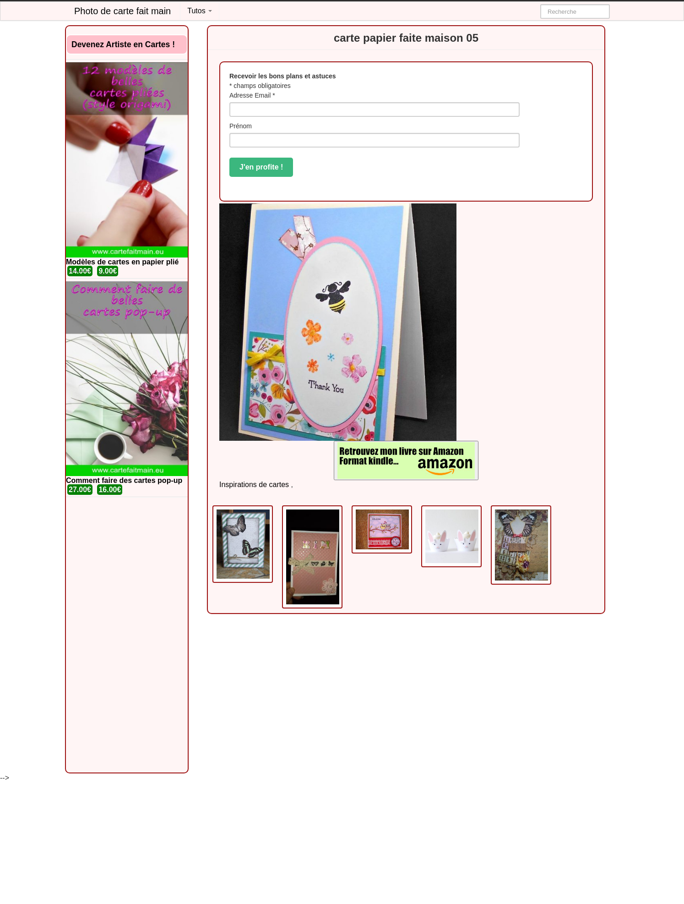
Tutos (199, 11)
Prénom (240, 126)
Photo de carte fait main (122, 11)
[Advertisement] (127, 635)
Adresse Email (252, 95)
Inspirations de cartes (254, 484)
